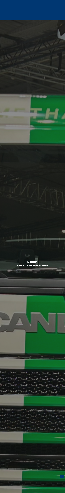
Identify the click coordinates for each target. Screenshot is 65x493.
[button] (62, 5)
